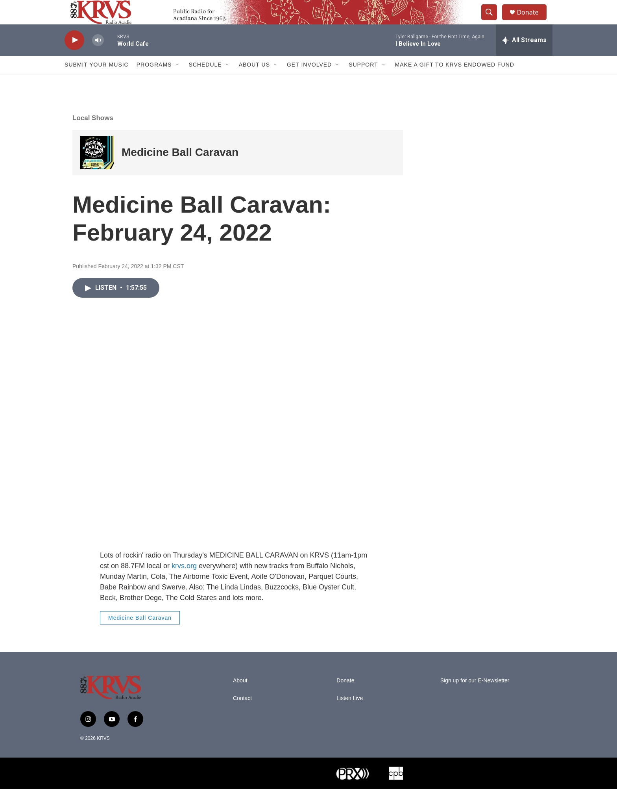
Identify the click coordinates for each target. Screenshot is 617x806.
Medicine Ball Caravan (180, 169)
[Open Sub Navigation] (177, 82)
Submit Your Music (97, 82)
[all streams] (524, 57)
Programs (154, 82)
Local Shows (92, 135)
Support (363, 82)
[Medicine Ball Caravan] (97, 169)
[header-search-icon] (493, 21)
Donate (532, 21)
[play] (74, 57)
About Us (254, 82)
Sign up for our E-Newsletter (475, 697)
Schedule (205, 82)
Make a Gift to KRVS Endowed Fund (454, 82)
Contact (242, 715)
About (240, 697)
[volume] (98, 57)
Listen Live (349, 715)
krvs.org (184, 583)
